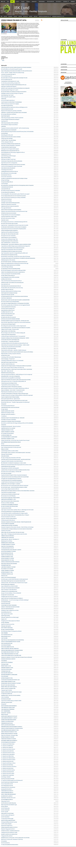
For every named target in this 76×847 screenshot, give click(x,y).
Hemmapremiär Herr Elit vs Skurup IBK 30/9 (8, 787)
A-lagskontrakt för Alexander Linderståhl (7, 294)
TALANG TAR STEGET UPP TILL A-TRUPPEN (8, 428)
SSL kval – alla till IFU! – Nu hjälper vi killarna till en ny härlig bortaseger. (12, 72)
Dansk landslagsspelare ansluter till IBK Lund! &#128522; (10, 277)
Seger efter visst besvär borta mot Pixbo (7, 624)
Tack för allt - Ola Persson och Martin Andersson (9, 518)
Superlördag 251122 (4, 121)
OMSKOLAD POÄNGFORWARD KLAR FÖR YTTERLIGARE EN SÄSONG (12, 650)
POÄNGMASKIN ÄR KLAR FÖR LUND (7, 723)
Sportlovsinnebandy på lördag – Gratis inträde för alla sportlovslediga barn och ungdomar (15, 327)
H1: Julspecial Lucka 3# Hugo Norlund (7, 771)
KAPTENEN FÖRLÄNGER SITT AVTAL (7, 572)
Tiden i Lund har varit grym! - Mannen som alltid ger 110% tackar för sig (12, 367)
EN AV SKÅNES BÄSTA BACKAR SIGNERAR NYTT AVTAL (10, 730)
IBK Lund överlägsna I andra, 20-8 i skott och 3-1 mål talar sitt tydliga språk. (13, 332)
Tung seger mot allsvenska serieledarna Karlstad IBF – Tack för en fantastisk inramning (15, 128)
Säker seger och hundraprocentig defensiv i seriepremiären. (10, 145)
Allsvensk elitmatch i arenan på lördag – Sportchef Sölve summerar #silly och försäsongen (15, 256)
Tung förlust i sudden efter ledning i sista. (8, 364)
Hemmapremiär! (3, 403)
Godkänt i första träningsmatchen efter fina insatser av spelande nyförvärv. (13, 272)
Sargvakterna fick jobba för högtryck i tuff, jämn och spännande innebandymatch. (14, 475)
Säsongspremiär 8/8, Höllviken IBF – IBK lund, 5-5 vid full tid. (11, 426)
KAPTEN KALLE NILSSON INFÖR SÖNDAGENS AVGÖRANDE (10, 318)
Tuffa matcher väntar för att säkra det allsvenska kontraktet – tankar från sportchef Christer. (15, 459)
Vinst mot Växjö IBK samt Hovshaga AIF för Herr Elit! (9, 782)
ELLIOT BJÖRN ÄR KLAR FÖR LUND (6, 634)
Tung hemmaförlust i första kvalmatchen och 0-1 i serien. (10, 81)
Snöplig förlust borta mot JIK (6, 154)
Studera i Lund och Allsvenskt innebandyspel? (8, 577)
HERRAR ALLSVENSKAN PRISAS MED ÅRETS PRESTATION (10, 561)
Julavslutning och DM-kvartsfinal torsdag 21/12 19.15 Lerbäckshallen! (12, 360)
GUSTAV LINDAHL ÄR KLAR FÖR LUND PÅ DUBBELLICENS (10, 339)
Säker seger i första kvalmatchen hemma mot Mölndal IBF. (10, 587)
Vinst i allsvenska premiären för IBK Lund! (7, 405)
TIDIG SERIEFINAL (4, 660)
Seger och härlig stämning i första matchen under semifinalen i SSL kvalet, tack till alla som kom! (16, 70)
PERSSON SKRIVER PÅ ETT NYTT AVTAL (7, 560)
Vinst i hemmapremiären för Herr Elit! (7, 785)
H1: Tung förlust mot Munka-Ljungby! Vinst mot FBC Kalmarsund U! (12, 780)
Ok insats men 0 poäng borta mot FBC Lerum (8, 516)
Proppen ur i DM (3, 619)
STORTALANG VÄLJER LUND (5, 671)
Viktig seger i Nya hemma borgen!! (6, 702)
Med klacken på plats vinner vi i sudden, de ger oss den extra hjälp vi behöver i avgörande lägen (16, 369)
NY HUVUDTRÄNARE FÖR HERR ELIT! (7, 799)
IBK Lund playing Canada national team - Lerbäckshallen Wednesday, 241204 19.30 (14, 221)
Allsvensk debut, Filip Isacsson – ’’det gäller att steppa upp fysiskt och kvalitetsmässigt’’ (15, 402)
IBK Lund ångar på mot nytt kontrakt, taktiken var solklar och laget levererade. (13, 325)
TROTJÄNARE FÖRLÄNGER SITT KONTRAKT (8, 544)
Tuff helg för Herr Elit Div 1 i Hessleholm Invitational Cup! (10, 830)
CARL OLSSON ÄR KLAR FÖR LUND (6, 643)
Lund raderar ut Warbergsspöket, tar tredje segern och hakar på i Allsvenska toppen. (14, 393)
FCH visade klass (4, 841)
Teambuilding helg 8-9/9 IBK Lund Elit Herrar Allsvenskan (10, 407)
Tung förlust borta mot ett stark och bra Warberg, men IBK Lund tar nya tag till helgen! (15, 476)
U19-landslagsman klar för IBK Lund (7, 169)
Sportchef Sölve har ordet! (5, 355)
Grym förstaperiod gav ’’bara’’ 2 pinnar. (7, 95)
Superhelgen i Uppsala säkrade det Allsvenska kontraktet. (10, 202)
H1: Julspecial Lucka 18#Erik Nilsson (7, 745)
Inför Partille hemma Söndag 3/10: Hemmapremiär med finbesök (11, 631)
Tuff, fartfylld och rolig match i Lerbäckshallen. (8, 419)
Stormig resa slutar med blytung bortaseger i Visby (9, 239)
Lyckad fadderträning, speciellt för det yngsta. (8, 155)
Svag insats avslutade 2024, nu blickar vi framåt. (9, 216)
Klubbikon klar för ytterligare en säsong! (7, 412)
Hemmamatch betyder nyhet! (5, 603)
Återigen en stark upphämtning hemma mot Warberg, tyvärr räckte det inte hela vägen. (14, 263)
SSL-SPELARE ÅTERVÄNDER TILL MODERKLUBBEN (9, 436)
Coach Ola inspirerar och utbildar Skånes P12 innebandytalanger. (11, 102)
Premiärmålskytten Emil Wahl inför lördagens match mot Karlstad (11, 251)
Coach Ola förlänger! (4, 183)
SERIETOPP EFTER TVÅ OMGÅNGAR (7, 662)
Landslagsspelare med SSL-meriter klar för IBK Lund (9, 171)
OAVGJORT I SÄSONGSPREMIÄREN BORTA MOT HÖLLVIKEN (10, 641)
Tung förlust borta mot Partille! (6, 508)
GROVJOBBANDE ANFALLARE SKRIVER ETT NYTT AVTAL (10, 652)
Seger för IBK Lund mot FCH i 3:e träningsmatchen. (9, 162)
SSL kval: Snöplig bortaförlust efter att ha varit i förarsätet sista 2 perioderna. (13, 195)
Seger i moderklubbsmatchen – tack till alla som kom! (9, 242)
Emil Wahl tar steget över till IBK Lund (7, 289)
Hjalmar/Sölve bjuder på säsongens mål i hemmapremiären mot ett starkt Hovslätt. (14, 400)
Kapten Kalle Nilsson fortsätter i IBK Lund (7, 310)
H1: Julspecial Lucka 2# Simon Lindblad (7, 773)
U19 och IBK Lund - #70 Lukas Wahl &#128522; (8, 348)
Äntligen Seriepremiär (4, 714)
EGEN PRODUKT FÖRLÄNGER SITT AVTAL (7, 438)
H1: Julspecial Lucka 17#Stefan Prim (7, 747)
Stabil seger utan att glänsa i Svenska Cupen (8, 159)
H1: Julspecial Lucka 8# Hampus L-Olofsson (8, 763)
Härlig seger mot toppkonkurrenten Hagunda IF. (8, 86)
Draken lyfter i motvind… (5, 220)
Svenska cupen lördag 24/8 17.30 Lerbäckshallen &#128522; (10, 273)
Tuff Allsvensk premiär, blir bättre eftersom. (8, 520)
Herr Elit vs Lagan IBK (4, 811)
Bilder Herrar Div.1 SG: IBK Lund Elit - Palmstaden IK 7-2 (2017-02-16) (12, 839)
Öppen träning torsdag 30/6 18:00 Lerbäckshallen (9, 563)
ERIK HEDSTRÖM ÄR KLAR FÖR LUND (7, 553)
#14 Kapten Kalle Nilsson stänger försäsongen (8, 147)
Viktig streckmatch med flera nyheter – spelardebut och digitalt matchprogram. (13, 350)
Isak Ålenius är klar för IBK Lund (6, 279)
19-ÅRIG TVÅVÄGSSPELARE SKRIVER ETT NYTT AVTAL (9, 653)
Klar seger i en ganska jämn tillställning (7, 629)
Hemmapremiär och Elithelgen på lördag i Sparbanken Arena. (10, 143)
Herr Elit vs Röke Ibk (4, 806)
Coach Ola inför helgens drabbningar (7, 266)
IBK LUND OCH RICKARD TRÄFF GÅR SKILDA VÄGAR (9, 506)
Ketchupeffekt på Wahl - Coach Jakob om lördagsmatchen (10, 376)
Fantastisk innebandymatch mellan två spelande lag (9, 230)
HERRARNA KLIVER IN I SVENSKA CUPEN (7, 542)
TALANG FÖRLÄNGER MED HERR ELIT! (7, 792)
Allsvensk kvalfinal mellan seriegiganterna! (8, 584)
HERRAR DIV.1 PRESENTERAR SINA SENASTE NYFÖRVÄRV (10, 606)
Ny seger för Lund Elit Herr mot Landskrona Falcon (9, 834)
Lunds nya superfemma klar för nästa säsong (8, 306)
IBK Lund (3, 1)
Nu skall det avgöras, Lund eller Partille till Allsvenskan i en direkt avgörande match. (14, 579)
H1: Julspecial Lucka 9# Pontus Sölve (7, 761)
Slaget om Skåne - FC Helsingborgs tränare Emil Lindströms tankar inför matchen (14, 534)
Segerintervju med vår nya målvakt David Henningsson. (10, 232)
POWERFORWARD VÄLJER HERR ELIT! (7, 790)
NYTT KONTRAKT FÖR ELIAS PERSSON (7, 433)
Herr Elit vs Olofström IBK (5, 809)
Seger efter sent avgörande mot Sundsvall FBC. (8, 204)
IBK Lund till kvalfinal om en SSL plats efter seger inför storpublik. (11, 69)
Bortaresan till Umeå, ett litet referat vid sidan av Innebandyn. (11, 136)
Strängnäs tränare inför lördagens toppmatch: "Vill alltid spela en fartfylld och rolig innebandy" (16, 365)
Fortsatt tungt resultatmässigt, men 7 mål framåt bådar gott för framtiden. (13, 511)
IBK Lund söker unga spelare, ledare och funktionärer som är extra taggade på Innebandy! (15, 305)
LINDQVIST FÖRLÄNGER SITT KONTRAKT (7, 431)
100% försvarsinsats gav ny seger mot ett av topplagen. (10, 103)
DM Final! (2, 443)
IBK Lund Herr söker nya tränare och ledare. (8, 218)
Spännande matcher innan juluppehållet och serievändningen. (11, 377)
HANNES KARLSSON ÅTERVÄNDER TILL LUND (8, 499)
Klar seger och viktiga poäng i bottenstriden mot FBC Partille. (11, 457)
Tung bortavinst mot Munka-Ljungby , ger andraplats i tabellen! (11, 700)
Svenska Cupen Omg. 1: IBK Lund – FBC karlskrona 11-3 (10, 539)
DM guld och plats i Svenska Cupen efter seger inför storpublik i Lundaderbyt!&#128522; (15, 299)
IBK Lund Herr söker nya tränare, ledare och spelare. (9, 223)
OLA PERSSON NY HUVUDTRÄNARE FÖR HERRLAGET (9, 504)
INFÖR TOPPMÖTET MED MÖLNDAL (7, 627)
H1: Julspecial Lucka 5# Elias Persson (7, 768)
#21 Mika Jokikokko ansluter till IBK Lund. (8, 275)
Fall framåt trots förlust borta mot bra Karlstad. (8, 213)
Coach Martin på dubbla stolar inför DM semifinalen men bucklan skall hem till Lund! (14, 343)
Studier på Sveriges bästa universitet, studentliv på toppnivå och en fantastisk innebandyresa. (16, 67)
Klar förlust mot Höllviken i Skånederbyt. (7, 502)
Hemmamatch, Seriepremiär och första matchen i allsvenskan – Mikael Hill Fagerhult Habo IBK (16, 521)
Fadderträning (3, 126)
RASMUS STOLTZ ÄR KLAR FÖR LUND (7, 554)
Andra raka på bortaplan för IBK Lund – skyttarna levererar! (10, 398)
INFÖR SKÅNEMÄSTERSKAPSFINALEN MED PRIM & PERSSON (11, 442)
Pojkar (23, 1)
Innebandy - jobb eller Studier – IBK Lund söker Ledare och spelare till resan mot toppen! (15, 440)
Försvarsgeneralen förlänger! (5, 601)
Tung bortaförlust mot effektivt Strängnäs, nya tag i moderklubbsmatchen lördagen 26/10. (15, 246)
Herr (12, 1)
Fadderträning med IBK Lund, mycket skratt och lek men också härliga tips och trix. (14, 107)
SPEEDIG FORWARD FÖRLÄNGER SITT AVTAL (14, 20)
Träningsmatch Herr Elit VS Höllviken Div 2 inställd (9, 832)
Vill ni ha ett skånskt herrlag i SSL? (6, 79)
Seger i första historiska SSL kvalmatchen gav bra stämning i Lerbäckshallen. (13, 197)
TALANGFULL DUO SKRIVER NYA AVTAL (7, 721)
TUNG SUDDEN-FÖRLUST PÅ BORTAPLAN (7, 709)
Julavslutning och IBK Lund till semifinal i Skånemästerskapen (11, 357)
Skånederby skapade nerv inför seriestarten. (8, 259)
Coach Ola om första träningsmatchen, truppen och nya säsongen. (11, 166)
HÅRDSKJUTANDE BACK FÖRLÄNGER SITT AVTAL (9, 731)
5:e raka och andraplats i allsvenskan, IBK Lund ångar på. (10, 119)
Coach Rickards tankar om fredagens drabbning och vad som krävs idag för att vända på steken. (16, 528)
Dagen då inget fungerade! (5, 115)
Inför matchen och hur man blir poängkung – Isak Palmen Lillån (11, 471)
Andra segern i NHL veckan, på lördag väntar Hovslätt (9, 233)
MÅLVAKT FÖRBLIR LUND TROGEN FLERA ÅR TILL (9, 686)
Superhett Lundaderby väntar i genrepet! (7, 410)
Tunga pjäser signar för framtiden (6, 690)
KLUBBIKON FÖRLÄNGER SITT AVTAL (7, 556)
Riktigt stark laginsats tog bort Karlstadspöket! (8, 129)
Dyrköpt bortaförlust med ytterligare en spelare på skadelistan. (11, 209)
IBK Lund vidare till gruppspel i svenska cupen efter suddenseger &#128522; (13, 270)
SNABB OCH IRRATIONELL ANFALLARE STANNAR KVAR (10, 648)
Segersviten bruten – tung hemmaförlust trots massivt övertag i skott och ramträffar (14, 225)
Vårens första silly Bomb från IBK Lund (7, 608)
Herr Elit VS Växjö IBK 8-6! (5, 816)
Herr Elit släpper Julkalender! (6, 776)
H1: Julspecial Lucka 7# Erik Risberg (7, 764)
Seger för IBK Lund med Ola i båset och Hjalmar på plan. (10, 501)
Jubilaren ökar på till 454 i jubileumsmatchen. (8, 334)
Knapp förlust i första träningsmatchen (7, 546)
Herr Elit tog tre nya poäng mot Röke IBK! (7, 778)
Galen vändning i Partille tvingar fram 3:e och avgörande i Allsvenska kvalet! (13, 580)
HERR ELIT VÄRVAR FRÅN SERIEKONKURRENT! (8, 794)
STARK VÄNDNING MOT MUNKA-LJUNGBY (8, 707)
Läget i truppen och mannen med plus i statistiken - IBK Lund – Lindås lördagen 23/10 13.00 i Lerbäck (17, 509)
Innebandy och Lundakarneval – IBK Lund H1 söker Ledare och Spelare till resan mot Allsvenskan (16, 657)
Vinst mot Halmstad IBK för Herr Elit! (7, 783)
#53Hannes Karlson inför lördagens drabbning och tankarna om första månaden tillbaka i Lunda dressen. (17, 490)
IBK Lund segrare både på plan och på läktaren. (8, 114)
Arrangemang (42, 1)
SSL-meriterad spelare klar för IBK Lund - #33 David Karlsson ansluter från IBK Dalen (14, 296)
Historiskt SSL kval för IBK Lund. (6, 199)
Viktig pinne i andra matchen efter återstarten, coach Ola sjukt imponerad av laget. (14, 211)
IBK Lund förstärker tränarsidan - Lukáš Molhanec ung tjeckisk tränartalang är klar (14, 261)
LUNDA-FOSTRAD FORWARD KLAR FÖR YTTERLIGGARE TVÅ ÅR (11, 655)
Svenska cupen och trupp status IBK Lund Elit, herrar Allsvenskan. (11, 161)
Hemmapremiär (3, 424)
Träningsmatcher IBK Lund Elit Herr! (7, 835)
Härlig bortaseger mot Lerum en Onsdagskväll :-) (9, 237)
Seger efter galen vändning (5, 615)
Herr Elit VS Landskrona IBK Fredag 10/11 (7, 815)
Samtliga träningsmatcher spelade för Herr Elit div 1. (9, 827)
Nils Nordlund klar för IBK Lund (6, 174)
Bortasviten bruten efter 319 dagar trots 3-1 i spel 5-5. (9, 89)
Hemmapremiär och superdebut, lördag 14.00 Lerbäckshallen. (11, 421)
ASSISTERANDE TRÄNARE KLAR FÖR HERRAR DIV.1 (9, 740)
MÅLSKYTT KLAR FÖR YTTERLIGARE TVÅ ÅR (8, 688)
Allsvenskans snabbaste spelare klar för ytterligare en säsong (11, 291)
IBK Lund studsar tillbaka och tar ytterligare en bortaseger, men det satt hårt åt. (13, 91)
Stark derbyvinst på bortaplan (6, 698)
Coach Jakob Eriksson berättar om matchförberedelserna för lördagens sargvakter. (14, 513)
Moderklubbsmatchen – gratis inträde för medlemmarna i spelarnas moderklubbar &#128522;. (16, 244)
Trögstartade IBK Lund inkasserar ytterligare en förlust (10, 384)
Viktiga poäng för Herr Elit (5, 801)
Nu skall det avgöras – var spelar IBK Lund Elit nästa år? (10, 341)
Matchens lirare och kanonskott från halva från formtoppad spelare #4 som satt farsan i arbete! (16, 464)
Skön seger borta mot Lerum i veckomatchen (8, 235)
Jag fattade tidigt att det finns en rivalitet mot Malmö (9, 450)
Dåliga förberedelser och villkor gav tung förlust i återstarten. (11, 353)
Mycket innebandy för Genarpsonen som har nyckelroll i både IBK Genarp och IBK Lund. (15, 388)
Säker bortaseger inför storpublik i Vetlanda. (8, 96)
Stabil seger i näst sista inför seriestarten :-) (8, 414)
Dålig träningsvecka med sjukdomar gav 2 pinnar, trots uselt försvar (12, 391)
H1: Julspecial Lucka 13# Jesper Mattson (8, 754)
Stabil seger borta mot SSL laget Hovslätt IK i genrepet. (10, 148)
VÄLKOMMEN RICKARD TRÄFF (6, 565)
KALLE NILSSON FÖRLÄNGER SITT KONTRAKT (8, 551)
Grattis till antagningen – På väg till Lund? (8, 358)
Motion (28, 1)
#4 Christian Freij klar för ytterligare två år (7, 308)
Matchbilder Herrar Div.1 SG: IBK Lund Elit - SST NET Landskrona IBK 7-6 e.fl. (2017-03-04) (15, 837)
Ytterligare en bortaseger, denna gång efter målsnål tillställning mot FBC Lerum (13, 84)
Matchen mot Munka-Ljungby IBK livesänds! (8, 820)
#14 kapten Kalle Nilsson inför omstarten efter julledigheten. (10, 214)
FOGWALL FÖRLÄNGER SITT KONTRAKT (7, 570)
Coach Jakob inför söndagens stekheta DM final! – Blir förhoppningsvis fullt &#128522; (15, 303)
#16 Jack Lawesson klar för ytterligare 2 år (8, 192)
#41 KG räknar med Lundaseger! (6, 473)
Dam (8, 1)
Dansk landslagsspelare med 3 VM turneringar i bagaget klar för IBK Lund (13, 152)
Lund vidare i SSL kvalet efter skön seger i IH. (8, 74)
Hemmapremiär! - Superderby (5, 712)
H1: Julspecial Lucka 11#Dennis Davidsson (8, 757)
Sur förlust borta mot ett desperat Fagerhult (8, 324)
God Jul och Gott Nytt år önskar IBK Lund (7, 100)
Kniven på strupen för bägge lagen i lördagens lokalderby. (10, 497)
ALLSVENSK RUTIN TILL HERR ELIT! (6, 796)
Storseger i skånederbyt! (5, 622)
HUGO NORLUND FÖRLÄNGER (6, 645)
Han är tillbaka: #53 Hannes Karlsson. (7, 105)
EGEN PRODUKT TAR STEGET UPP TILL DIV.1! (8, 797)
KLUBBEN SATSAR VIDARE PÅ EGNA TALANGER (8, 719)
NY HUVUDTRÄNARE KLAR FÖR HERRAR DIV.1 (8, 742)
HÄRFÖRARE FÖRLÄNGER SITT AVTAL (7, 667)
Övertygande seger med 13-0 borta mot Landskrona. (9, 596)
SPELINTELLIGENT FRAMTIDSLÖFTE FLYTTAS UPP (9, 716)
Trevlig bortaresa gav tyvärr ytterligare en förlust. (9, 383)
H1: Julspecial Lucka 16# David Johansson (8, 749)
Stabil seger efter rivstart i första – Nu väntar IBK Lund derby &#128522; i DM (13, 381)
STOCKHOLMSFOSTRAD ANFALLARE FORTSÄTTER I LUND (10, 679)
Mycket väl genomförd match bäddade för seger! (9, 804)
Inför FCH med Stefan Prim (5, 842)
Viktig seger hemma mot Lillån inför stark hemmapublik (10, 468)
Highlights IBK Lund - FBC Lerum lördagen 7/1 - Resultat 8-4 (10, 483)
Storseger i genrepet (4, 409)
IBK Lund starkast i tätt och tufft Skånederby (8, 495)
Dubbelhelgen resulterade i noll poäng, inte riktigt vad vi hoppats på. (12, 93)
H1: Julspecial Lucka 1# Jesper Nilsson (7, 775)
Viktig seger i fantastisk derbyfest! (6, 454)
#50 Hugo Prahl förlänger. (5, 180)
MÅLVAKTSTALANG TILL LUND (6, 665)
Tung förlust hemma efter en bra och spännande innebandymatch (11, 480)
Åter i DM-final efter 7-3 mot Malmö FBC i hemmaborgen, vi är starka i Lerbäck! (13, 462)
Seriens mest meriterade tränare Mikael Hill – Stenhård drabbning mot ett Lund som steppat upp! (16, 374)
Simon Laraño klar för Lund (5, 284)
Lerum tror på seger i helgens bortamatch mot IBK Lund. (10, 488)
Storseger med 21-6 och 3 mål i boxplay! (7, 594)
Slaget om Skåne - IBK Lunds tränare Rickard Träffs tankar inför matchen (12, 532)
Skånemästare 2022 (4, 575)
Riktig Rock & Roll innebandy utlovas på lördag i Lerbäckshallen (11, 110)
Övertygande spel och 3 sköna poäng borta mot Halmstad (10, 620)
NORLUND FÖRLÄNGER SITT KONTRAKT (7, 558)
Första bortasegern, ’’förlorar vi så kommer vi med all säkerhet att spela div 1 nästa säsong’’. (16, 452)
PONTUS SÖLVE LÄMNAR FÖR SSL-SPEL (7, 646)
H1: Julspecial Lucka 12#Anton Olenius (7, 756)
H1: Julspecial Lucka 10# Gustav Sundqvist (8, 759)
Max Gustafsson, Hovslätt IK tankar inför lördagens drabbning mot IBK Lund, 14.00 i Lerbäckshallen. (17, 423)
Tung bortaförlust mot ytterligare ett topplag (8, 492)
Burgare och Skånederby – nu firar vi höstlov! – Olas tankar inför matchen (13, 390)
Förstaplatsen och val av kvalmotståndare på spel (9, 591)
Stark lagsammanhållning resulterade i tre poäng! (9, 822)
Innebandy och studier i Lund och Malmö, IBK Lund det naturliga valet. (12, 282)
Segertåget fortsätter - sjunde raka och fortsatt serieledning (10, 695)
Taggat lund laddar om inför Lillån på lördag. (8, 331)
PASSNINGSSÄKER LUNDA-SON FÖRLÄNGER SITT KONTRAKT (11, 683)
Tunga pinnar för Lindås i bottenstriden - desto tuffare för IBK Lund (12, 461)
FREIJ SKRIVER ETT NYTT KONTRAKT (7, 568)
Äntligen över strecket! (4, 449)
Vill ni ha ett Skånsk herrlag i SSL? (6, 76)
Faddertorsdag (3, 98)
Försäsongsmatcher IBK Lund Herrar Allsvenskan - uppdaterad (11, 549)
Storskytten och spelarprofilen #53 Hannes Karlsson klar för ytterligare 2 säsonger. (14, 178)
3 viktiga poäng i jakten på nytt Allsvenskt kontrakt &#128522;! (11, 346)
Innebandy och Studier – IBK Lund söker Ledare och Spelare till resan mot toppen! (14, 582)
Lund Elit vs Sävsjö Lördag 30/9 (6, 823)
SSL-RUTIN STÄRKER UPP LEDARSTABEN (7, 523)
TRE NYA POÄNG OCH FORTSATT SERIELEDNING (9, 605)
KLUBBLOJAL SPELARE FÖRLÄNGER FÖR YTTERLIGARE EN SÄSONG (12, 728)
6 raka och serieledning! (5, 697)
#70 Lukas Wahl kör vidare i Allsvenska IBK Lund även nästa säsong (12, 287)
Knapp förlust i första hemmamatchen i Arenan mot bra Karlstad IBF (12, 249)
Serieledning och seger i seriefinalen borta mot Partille (9, 610)
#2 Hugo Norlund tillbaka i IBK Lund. (7, 181)
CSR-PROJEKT (58, 1)
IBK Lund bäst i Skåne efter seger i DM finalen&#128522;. (10, 301)
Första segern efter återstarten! (6, 207)
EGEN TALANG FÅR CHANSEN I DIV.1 (7, 672)
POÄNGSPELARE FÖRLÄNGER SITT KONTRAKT (8, 738)
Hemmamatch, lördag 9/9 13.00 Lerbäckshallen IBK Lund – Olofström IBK (12, 417)
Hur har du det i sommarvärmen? (6, 176)
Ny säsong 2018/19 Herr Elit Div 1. (6, 789)
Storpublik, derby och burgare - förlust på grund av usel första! (11, 386)
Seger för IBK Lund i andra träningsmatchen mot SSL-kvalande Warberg (12, 639)
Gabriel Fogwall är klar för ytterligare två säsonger (9, 292)
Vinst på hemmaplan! (4, 133)
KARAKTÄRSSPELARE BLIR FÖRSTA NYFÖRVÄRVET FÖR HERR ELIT (11, 726)
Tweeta (3, 60)
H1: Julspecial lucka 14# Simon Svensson (8, 752)
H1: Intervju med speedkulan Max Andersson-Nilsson (9, 844)
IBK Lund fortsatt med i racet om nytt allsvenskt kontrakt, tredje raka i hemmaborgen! (14, 485)
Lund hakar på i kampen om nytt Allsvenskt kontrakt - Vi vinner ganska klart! (13, 336)
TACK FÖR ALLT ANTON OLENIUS (6, 669)
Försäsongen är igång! (4, 664)
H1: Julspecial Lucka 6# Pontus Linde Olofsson (8, 766)
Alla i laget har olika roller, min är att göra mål (8, 317)
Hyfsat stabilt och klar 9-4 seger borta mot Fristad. (9, 362)
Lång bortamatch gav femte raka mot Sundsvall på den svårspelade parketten (13, 228)
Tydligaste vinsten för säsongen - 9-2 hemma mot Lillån (10, 329)
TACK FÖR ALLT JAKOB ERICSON (6, 298)
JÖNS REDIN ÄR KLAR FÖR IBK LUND (7, 187)
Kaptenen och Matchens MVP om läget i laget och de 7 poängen (11, 691)
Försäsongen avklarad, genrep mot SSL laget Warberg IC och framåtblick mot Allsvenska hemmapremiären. (18, 258)
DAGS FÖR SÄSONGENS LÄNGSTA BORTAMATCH (9, 705)
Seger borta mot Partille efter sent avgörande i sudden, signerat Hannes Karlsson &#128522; (16, 379)
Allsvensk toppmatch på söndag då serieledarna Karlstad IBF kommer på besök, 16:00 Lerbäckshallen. (17, 131)
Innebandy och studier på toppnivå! (7, 315)
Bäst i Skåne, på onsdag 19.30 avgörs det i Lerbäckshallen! (10, 190)
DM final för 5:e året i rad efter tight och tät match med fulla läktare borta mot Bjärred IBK (15, 88)
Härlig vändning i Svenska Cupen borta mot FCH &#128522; (10, 265)
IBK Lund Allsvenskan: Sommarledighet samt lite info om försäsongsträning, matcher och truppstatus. (17, 185)
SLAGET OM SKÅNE (4, 638)
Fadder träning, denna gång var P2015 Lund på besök (9, 122)
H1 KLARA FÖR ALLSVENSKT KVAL (6, 693)
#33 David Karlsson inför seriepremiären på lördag (9, 254)
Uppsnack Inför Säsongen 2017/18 (6, 825)
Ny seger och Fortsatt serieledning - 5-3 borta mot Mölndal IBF (11, 593)
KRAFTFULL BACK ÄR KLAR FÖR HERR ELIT (8, 724)
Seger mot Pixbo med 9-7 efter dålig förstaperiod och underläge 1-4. (12, 598)
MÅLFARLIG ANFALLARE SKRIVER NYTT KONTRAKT (9, 733)
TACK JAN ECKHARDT (4, 676)
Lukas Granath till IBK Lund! (5, 188)
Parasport (34, 1)
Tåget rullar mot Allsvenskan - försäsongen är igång (9, 735)
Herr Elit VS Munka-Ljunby (5, 808)
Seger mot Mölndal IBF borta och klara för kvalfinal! (9, 586)
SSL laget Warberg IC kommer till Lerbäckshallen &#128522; (10, 268)
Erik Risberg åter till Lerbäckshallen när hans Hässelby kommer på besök (12, 247)
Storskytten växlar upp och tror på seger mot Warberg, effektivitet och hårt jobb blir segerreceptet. (17, 395)
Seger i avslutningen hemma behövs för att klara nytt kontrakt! (11, 447)
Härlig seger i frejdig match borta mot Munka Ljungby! (10, 617)
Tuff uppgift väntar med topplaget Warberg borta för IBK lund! (11, 478)
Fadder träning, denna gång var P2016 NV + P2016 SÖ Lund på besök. (12, 117)
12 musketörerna (4, 416)
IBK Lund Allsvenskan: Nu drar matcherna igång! (8, 173)
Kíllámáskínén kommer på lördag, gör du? (7, 372)
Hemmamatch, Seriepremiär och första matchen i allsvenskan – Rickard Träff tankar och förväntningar (17, 527)
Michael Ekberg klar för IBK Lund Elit (7, 135)
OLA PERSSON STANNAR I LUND (6, 435)
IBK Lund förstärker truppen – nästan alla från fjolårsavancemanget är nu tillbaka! (14, 487)
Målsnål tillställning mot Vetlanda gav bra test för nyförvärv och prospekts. (13, 164)
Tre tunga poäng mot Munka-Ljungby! (7, 818)
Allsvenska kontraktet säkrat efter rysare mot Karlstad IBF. (10, 445)
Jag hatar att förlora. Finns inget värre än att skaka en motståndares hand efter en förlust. (15, 469)
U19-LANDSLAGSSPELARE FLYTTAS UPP (7, 547)
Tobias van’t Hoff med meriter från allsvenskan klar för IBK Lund (11, 280)
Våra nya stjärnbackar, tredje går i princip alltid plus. (9, 124)
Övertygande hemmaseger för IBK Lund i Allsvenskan (9, 240)
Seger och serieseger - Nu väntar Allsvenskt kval (9, 589)
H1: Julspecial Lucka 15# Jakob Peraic (7, 750)
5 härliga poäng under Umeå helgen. (7, 138)
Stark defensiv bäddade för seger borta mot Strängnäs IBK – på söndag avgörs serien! (15, 320)
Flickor (17, 1)
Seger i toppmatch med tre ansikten (7, 613)
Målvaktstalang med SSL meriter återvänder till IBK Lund (10, 150)
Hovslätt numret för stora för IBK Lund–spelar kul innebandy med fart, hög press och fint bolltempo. (17, 351)
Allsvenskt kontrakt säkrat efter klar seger (8, 313)
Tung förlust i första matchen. (6, 530)
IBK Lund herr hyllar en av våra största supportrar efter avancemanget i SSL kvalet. (14, 77)
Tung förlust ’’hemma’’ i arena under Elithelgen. (8, 140)
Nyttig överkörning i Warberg (5, 157)
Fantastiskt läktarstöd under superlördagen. (8, 466)
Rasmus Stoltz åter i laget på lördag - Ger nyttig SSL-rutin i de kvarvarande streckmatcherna (15, 322)
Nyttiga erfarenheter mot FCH (6, 636)
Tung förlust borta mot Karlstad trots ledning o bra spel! (10, 494)
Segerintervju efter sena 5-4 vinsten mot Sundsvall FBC (10, 206)
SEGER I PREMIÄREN (4, 632)
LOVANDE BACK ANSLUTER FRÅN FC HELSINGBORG (9, 525)
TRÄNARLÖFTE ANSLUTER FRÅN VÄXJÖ (7, 535)
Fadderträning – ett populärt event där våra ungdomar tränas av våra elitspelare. (14, 112)
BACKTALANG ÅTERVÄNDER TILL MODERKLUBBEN (9, 674)
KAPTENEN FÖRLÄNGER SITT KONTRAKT (7, 737)
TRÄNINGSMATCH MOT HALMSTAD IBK (7, 537)
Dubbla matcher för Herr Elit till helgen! (7, 813)
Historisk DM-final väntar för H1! (6, 612)
